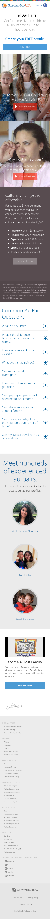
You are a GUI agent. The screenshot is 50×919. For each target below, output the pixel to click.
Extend (6, 748)
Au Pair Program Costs (11, 820)
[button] (25, 326)
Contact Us (8, 839)
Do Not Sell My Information (25, 911)
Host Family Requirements (13, 770)
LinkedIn (9, 868)
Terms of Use (17, 897)
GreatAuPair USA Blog (12, 849)
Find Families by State (11, 802)
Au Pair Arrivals (9, 795)
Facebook (9, 861)
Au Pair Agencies (9, 852)
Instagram (9, 876)
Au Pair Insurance (10, 827)
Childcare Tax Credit (11, 755)
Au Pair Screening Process (13, 726)
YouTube (9, 872)
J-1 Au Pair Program (10, 786)
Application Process (10, 817)
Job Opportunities (11, 846)
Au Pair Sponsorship (11, 814)
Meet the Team (9, 842)
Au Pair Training (9, 730)
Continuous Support (11, 773)
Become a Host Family (11, 777)
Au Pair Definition (10, 767)
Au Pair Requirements (11, 789)
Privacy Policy (33, 897)
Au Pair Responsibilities (12, 792)
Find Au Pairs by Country (12, 733)
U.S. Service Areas (10, 799)
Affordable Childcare (11, 752)
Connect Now (25, 261)
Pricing (6, 742)
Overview (7, 764)
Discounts (7, 745)
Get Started (25, 685)
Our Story (7, 836)
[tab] (25, 326)
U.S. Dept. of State (25, 904)
